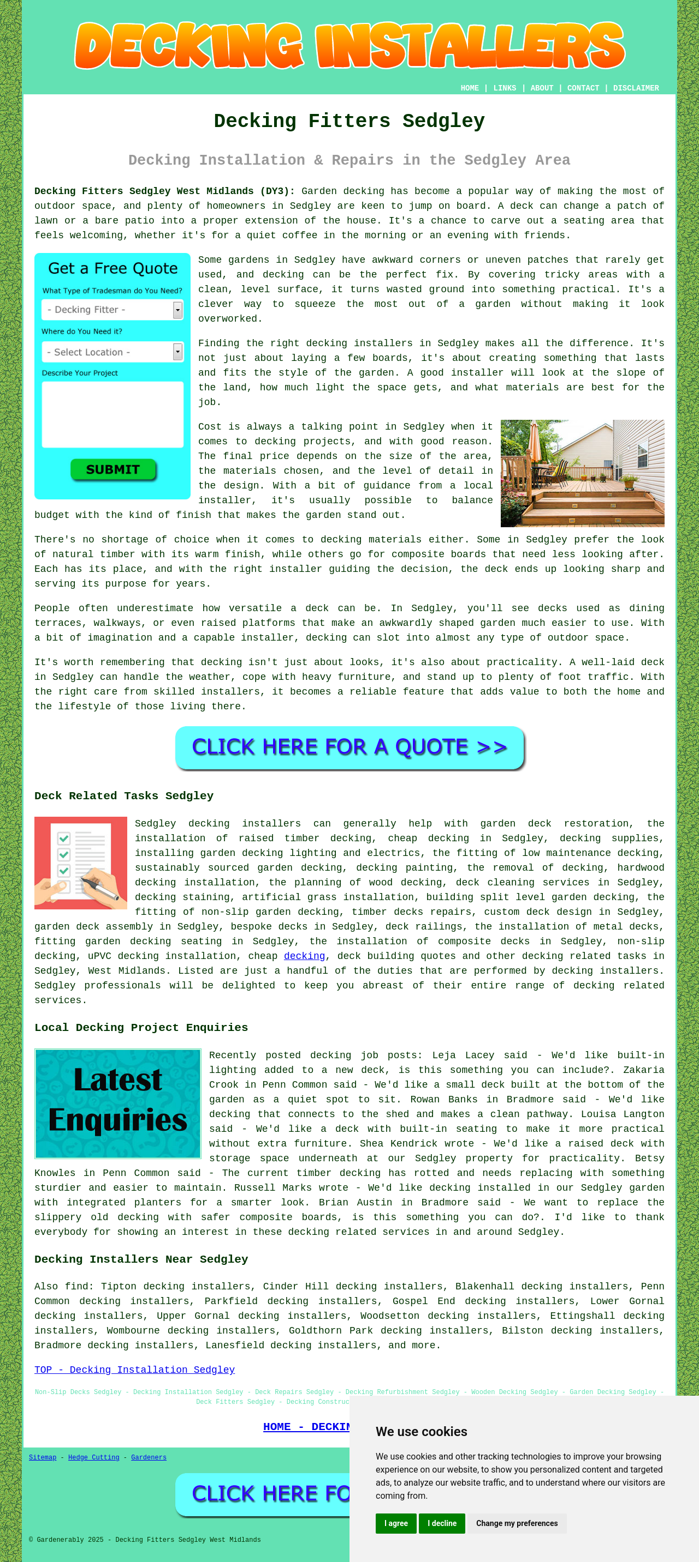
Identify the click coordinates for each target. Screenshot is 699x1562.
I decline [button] (442, 1523)
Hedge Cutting (94, 1458)
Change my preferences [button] (517, 1523)
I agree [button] (396, 1523)
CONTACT (583, 88)
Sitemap (42, 1458)
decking (304, 956)
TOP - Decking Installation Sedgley (134, 1370)
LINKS (504, 88)
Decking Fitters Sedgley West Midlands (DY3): (164, 191)
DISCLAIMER (636, 88)
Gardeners (149, 1458)
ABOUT (542, 88)
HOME (470, 88)
